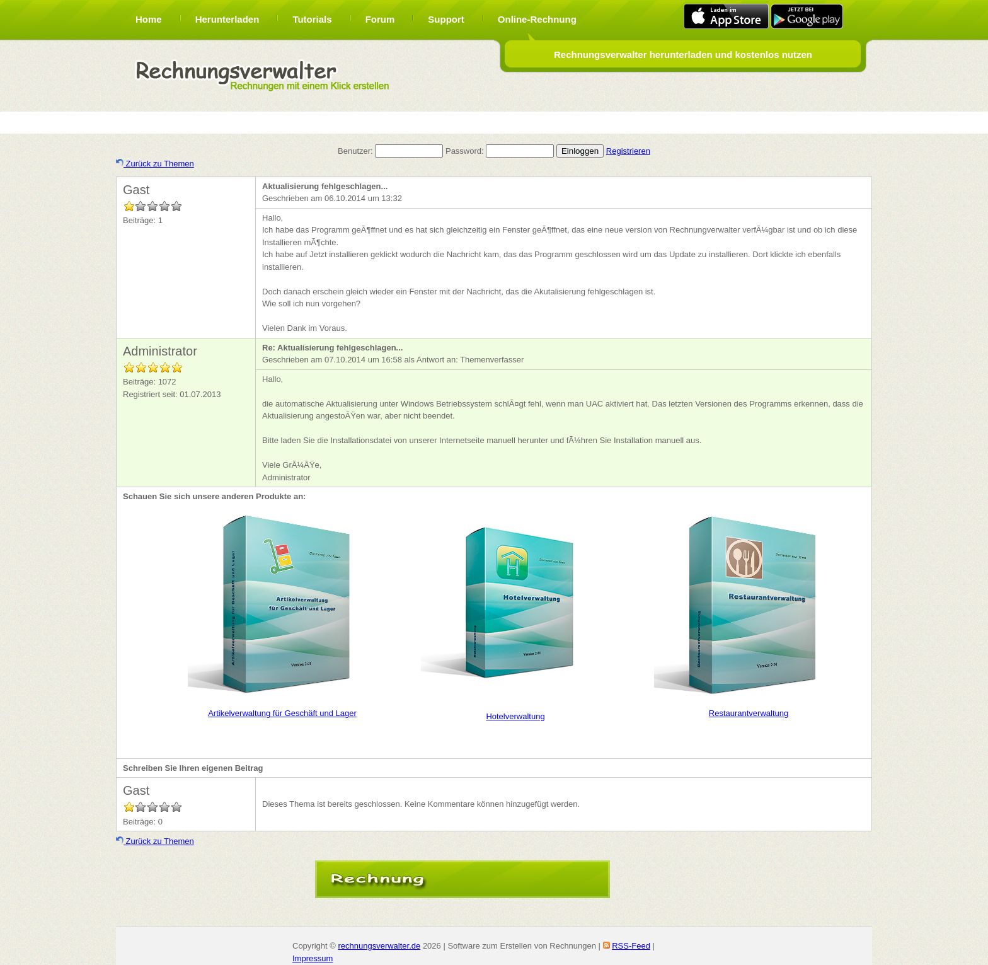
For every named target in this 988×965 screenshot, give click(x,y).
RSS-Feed (631, 946)
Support (446, 19)
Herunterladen (227, 19)
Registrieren (628, 151)
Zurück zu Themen (155, 163)
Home (148, 19)
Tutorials (311, 19)
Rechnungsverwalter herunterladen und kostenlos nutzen (683, 54)
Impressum (312, 958)
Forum (380, 19)
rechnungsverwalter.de (379, 946)
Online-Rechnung (537, 19)
